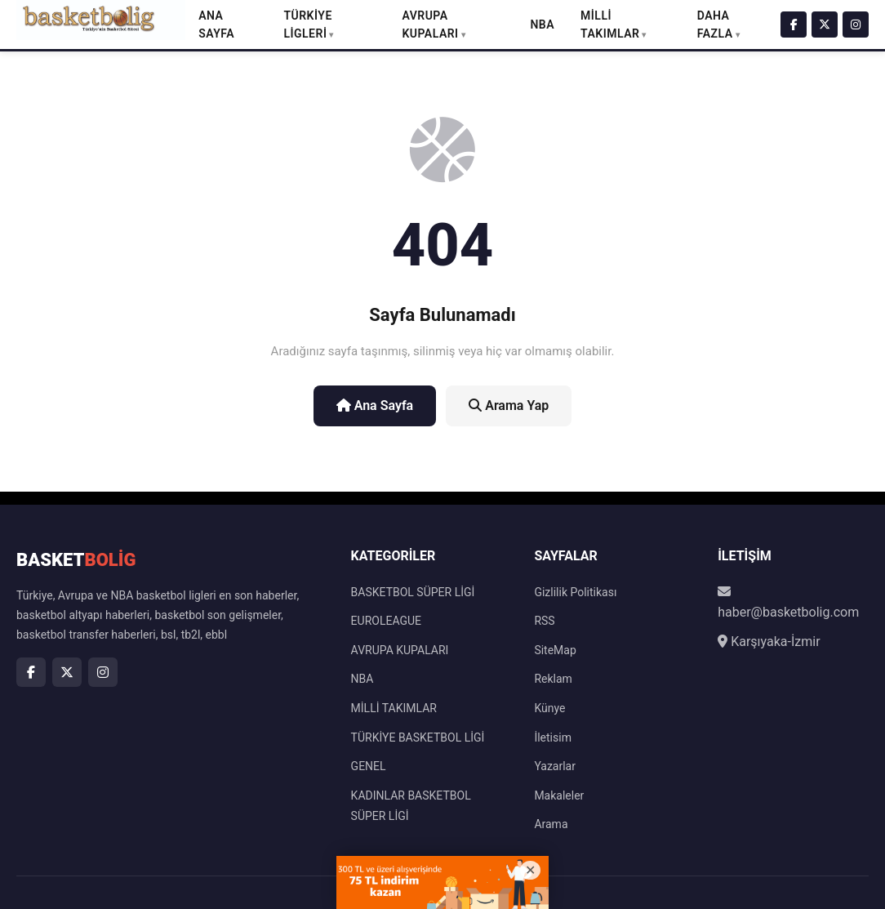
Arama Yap (509, 405)
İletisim (552, 737)
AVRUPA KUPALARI (400, 650)
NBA (542, 24)
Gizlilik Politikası (575, 592)
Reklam (552, 678)
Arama (550, 824)
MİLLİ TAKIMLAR (394, 708)
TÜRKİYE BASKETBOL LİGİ (418, 737)
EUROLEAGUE (386, 620)
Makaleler (559, 795)
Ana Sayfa (375, 405)
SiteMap (555, 650)
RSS (544, 620)
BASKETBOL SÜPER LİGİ (413, 592)
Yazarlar (555, 766)
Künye (549, 708)
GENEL (368, 766)
